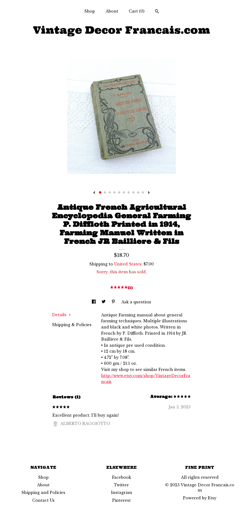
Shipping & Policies (72, 324)
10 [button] (143, 192)
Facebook (121, 477)
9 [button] (138, 192)
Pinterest (121, 500)
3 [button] (109, 192)
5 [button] (119, 192)
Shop (89, 11)
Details (61, 314)
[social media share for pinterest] (114, 302)
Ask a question (136, 302)
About (112, 11)
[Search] (157, 11)
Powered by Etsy (199, 498)
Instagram (121, 492)
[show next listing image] (149, 193)
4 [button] (114, 192)
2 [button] (105, 192)
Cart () (137, 11)
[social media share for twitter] (104, 302)
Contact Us (43, 500)
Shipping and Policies (43, 492)
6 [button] (124, 192)
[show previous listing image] (94, 193)
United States (127, 264)
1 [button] (100, 192)
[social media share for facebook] (94, 302)
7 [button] (128, 192)
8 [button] (133, 192)
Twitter (121, 485)
